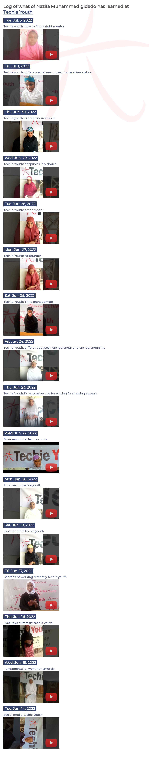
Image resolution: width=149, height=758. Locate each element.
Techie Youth (17, 12)
